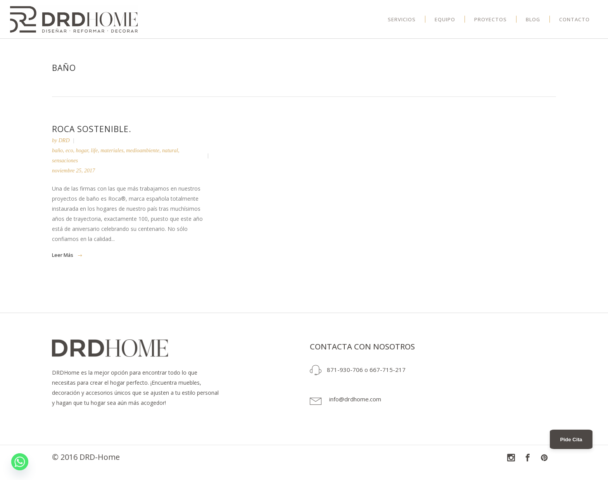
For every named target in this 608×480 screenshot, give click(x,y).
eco (69, 150)
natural (170, 150)
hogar (82, 150)
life (94, 150)
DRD (64, 140)
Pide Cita (571, 439)
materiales (111, 150)
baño (57, 150)
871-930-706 (345, 369)
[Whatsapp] (19, 461)
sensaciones (65, 160)
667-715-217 (388, 369)
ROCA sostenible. (91, 129)
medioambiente (142, 150)
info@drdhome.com (355, 399)
